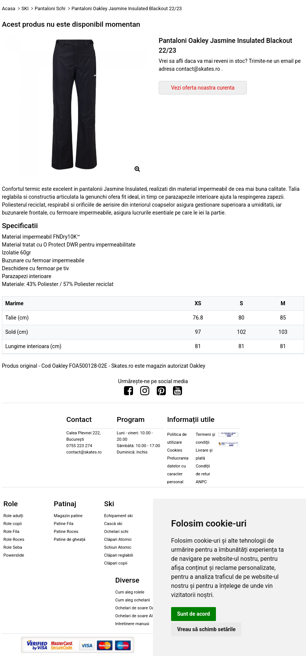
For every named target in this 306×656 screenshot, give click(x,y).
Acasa (8, 8)
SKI (25, 8)
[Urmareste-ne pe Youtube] (177, 393)
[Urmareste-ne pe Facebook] (128, 393)
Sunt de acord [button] (193, 614)
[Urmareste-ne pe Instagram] (144, 393)
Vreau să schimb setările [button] (206, 629)
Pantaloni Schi (50, 8)
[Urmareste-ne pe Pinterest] (161, 393)
